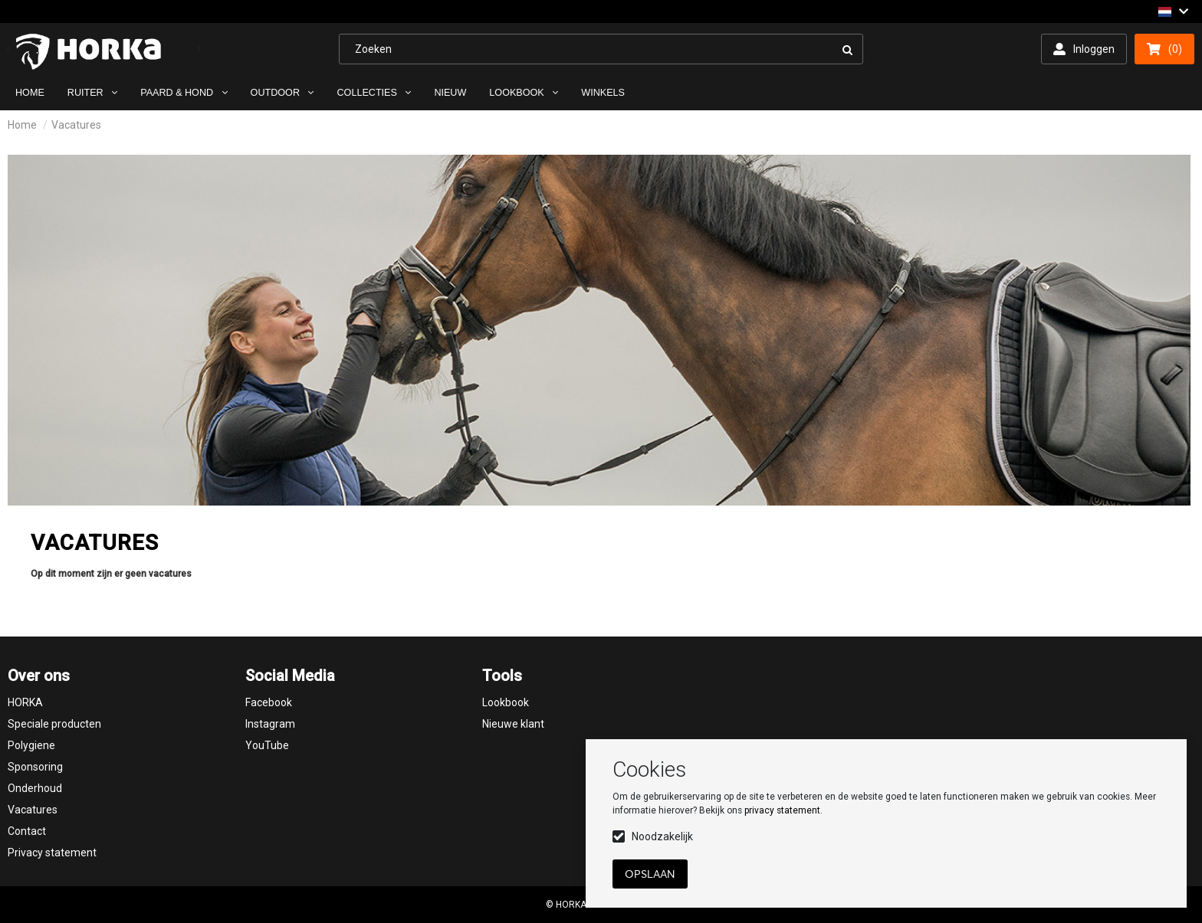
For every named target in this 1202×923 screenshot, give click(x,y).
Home (22, 125)
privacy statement (782, 810)
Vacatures (76, 125)
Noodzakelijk (662, 836)
